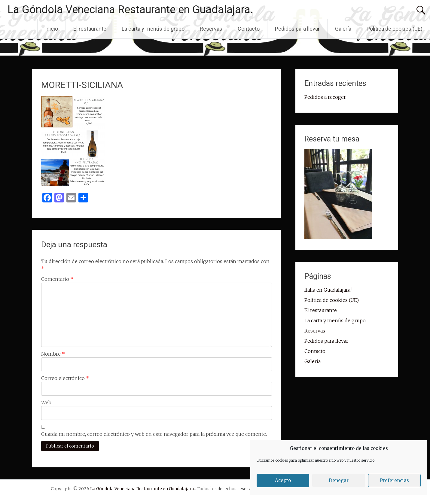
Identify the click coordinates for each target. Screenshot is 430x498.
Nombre (53, 354)
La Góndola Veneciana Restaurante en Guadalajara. (130, 9)
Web (46, 402)
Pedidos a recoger (325, 97)
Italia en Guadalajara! (328, 290)
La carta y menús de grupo (153, 29)
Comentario (57, 279)
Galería (343, 29)
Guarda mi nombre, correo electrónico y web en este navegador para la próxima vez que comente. (154, 434)
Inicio (51, 29)
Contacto (249, 29)
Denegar (339, 480)
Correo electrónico (65, 378)
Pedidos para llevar (297, 29)
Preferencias (394, 480)
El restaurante (89, 29)
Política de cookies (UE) (394, 29)
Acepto (283, 480)
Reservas (211, 29)
